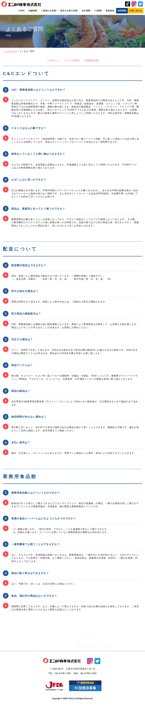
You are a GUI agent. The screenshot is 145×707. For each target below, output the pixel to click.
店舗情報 (25, 11)
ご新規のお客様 (42, 11)
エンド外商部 (73, 61)
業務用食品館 (92, 61)
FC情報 (95, 11)
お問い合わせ (135, 11)
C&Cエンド (54, 61)
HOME (13, 11)
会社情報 (82, 11)
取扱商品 (109, 11)
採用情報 (121, 11)
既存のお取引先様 (64, 11)
